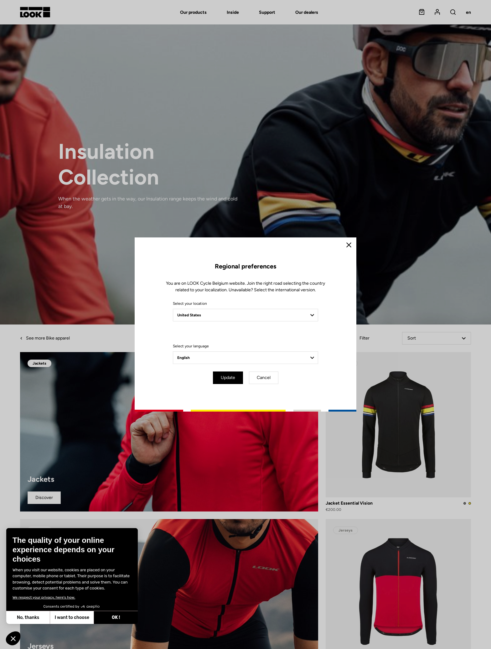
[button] (13, 638)
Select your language (191, 346)
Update (228, 377)
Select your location (190, 303)
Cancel (264, 377)
